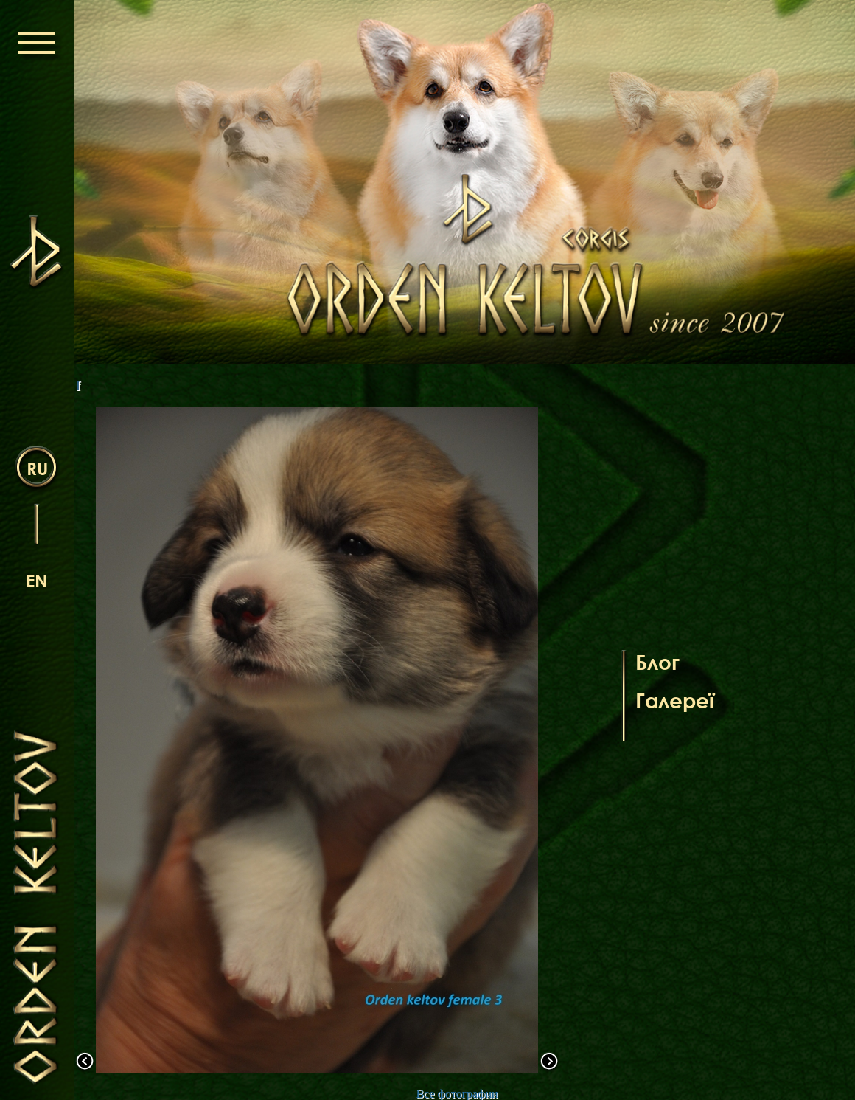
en (37, 580)
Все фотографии (457, 1093)
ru (37, 468)
